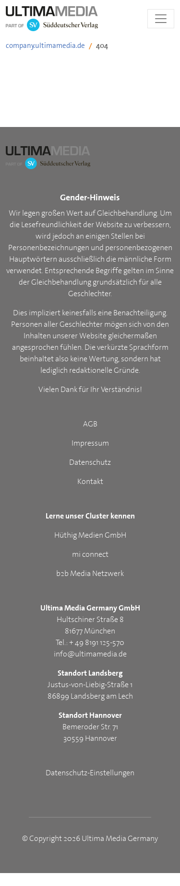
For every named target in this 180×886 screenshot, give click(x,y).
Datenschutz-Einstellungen (90, 773)
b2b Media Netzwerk (90, 573)
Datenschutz (90, 462)
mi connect (90, 554)
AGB (90, 424)
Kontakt (90, 481)
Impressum (90, 443)
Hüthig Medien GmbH (90, 535)
